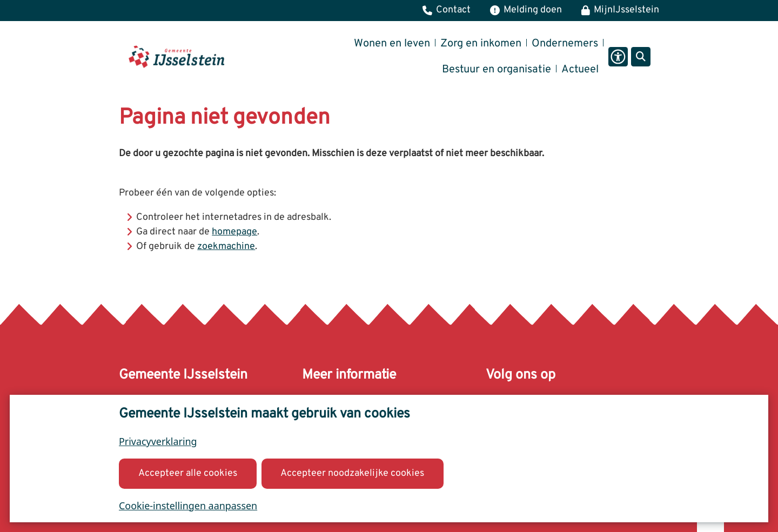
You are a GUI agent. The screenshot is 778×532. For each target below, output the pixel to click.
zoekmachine (226, 246)
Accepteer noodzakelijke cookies (352, 473)
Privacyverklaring (158, 441)
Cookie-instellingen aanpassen (188, 505)
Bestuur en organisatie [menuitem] (496, 70)
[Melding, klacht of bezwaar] (526, 10)
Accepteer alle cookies (187, 473)
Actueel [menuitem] (580, 70)
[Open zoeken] (640, 56)
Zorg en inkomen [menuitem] (480, 44)
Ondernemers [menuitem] (565, 44)
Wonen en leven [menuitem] (392, 44)
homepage (234, 232)
